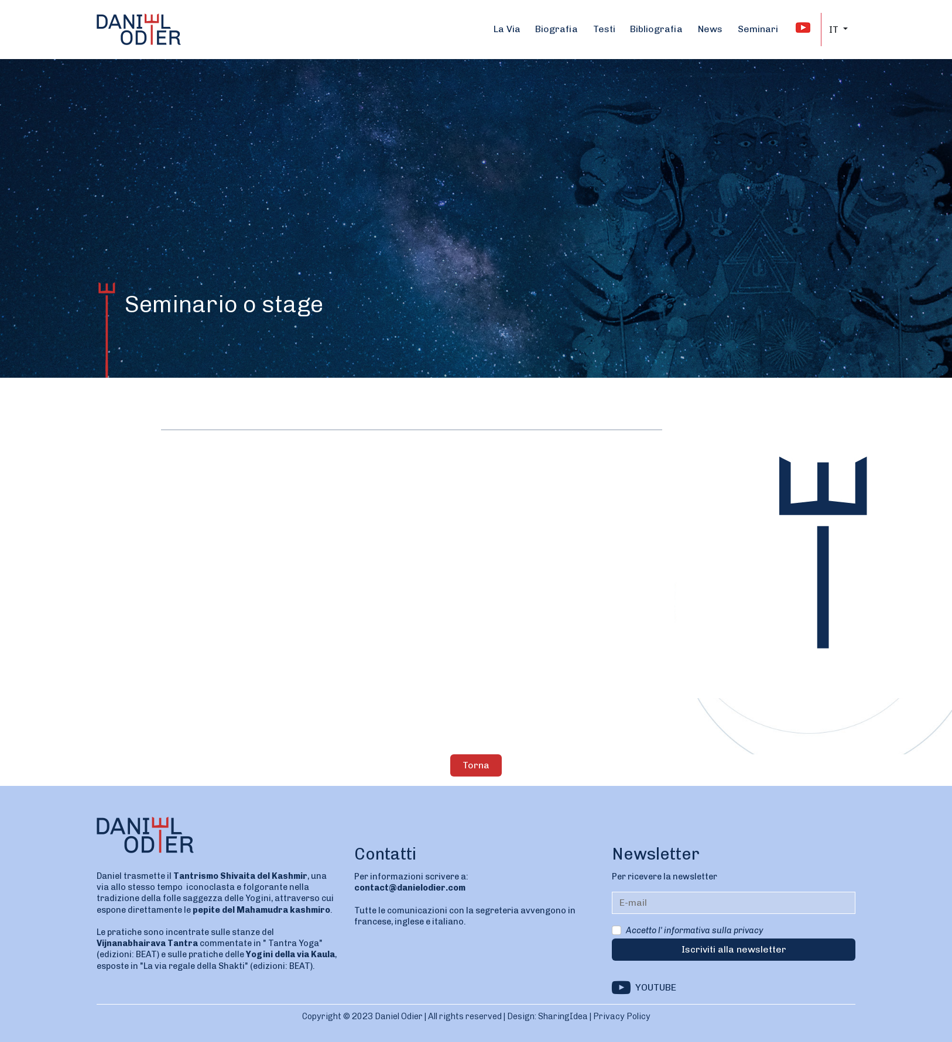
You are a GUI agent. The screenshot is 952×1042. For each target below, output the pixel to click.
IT (835, 29)
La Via (507, 28)
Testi (604, 28)
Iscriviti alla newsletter (734, 949)
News (710, 28)
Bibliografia (656, 28)
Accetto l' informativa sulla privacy (694, 930)
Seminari (758, 28)
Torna (476, 765)
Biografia (556, 28)
